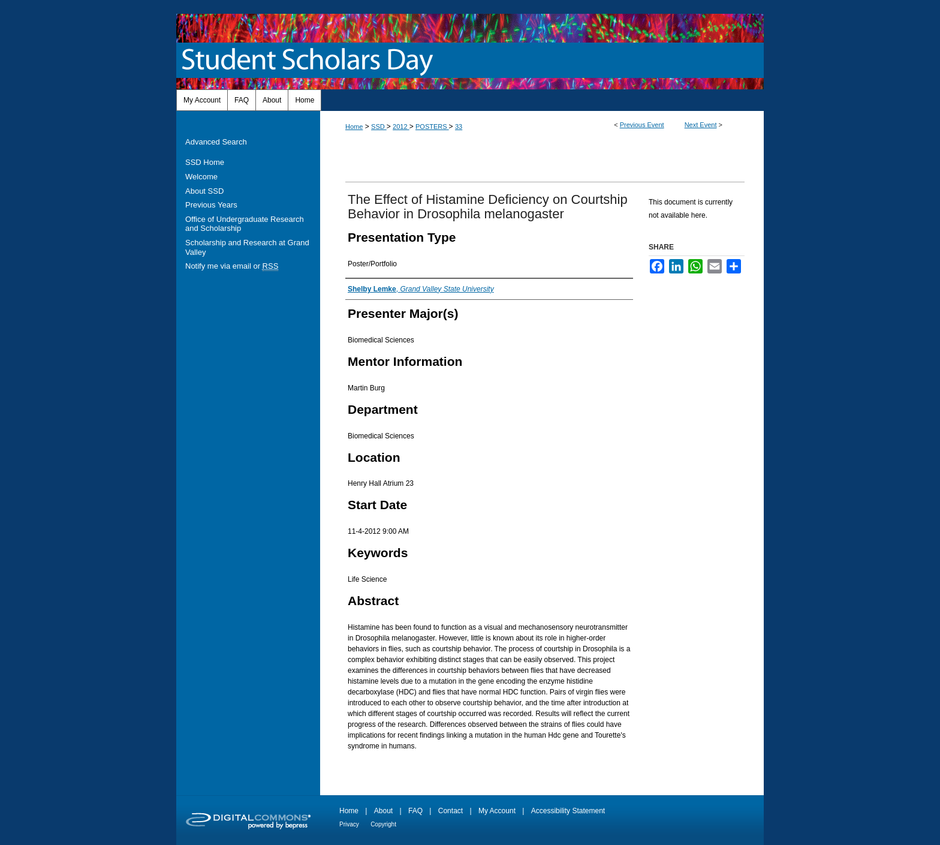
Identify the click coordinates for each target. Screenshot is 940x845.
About (383, 811)
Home (354, 126)
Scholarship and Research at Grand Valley (247, 247)
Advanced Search (216, 141)
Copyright (383, 824)
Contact (450, 811)
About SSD (204, 191)
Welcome (201, 176)
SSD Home (204, 162)
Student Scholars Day (309, 60)
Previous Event (642, 124)
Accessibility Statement (568, 811)
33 (458, 126)
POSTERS (432, 126)
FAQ (415, 811)
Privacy (349, 824)
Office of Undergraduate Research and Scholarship (244, 224)
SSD (379, 126)
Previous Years (211, 204)
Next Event (701, 124)
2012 (401, 126)
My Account (497, 811)
